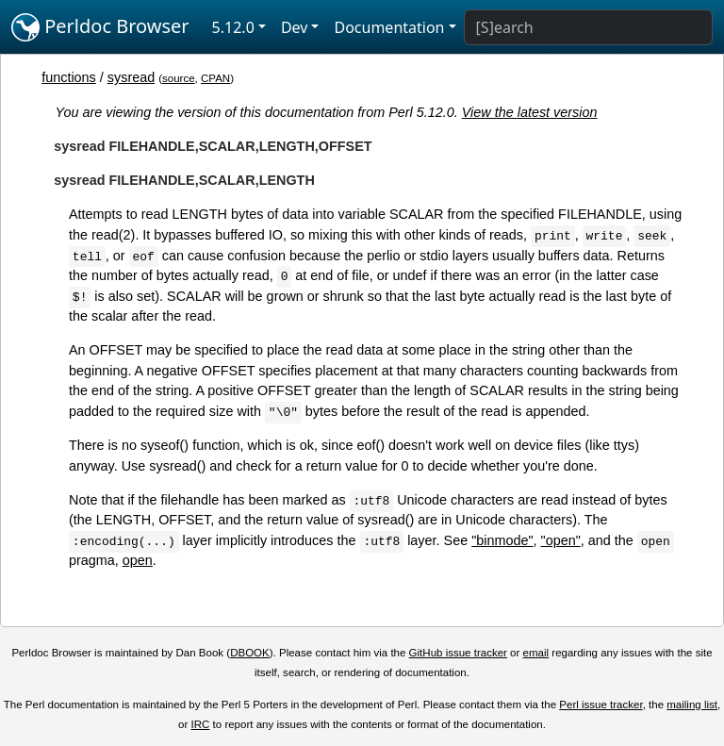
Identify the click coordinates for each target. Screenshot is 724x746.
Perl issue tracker (600, 704)
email (536, 652)
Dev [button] (294, 27)
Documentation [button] (389, 27)
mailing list (691, 704)
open (138, 560)
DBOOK (250, 652)
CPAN (215, 78)
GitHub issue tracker (458, 652)
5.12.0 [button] (233, 27)
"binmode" (502, 540)
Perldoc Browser (100, 27)
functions (68, 77)
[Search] (588, 27)
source (178, 78)
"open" (561, 540)
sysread (131, 77)
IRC (200, 724)
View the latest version (530, 112)
